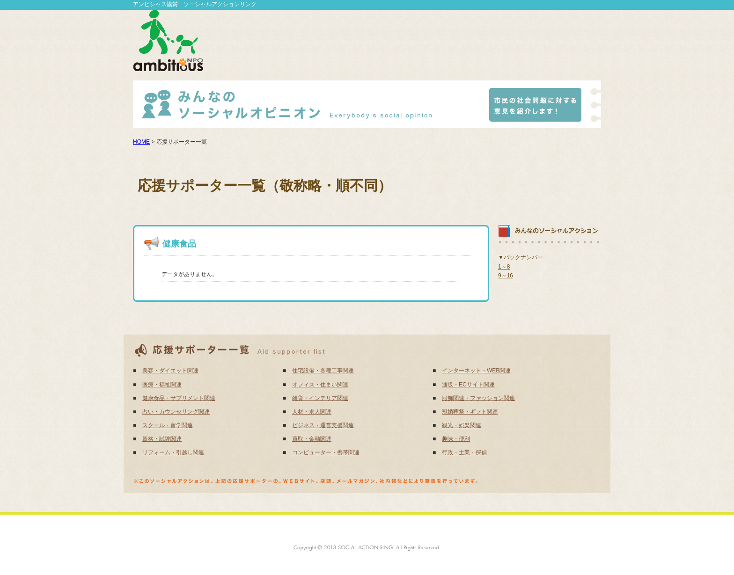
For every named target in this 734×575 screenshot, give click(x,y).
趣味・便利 (456, 439)
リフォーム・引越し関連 (173, 452)
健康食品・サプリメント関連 (178, 398)
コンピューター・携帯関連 (326, 452)
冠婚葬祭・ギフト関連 (470, 411)
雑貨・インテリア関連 (320, 398)
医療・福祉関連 (162, 384)
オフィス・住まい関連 (320, 384)
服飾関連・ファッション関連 (478, 398)
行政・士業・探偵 (464, 452)
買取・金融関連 (311, 439)
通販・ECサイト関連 (468, 384)
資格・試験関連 (162, 439)
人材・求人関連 (311, 411)
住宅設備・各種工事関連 (323, 370)
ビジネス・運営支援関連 (323, 425)
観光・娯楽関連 (461, 425)
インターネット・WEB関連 (476, 370)
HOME (141, 141)
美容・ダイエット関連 (170, 370)
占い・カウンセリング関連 (176, 411)
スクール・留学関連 (167, 425)
